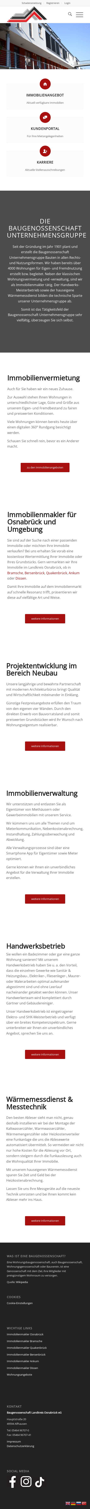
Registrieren (52, 3)
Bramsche (15, 573)
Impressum (14, 1441)
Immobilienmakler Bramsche (24, 1341)
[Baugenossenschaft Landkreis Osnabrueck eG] (37, 14)
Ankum (74, 573)
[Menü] (77, 14)
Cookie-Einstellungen (20, 1303)
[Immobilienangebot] (45, 83)
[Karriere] (45, 151)
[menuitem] (32, 3)
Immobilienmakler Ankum (23, 1361)
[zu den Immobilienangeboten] (45, 467)
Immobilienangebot (45, 95)
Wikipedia (22, 1282)
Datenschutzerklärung (20, 1446)
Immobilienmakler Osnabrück (25, 1334)
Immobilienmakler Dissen (22, 1368)
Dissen (21, 578)
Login (67, 3)
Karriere (45, 162)
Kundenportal (45, 128)
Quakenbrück (56, 573)
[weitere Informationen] (45, 618)
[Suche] (68, 14)
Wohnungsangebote (19, 1374)
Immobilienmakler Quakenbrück (27, 1348)
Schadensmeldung (31, 3)
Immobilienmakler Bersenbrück (26, 1354)
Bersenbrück (34, 573)
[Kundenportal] (45, 117)
